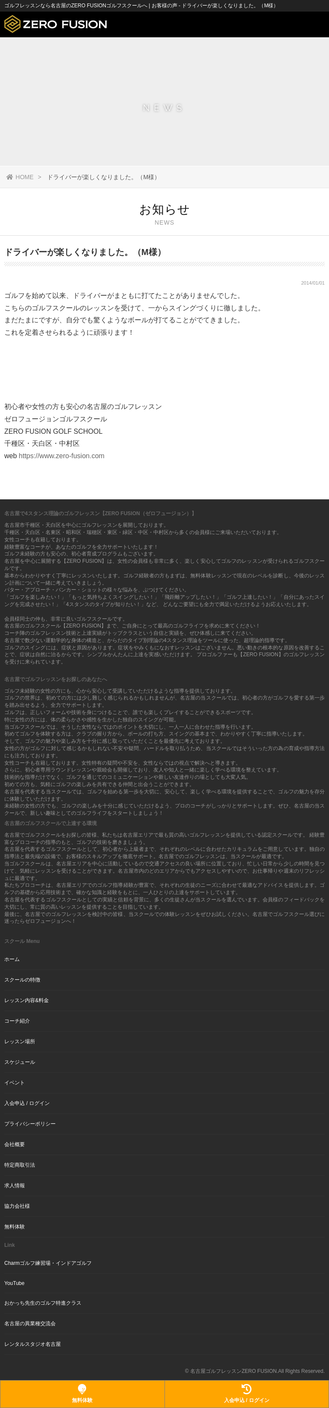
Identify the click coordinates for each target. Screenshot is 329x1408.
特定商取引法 (19, 1165)
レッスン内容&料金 (26, 1000)
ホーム (12, 959)
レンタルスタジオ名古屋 (32, 1344)
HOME (19, 177)
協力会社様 (17, 1206)
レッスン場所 (19, 1042)
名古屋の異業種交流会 (30, 1324)
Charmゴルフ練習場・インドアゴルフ (48, 1263)
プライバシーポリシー (30, 1124)
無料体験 (14, 1227)
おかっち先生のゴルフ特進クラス (42, 1303)
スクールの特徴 (22, 980)
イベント (14, 1083)
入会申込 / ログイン (27, 1103)
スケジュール (19, 1062)
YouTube (14, 1283)
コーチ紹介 (17, 1021)
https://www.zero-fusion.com (62, 455)
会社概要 (14, 1144)
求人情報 (14, 1186)
